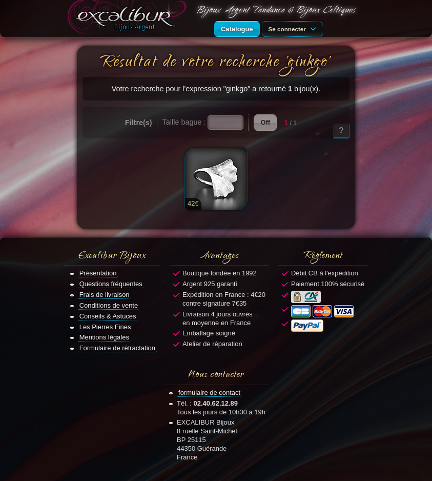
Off (265, 122)
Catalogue (237, 29)
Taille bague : (184, 122)
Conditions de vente (108, 305)
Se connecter (294, 28)
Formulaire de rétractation (117, 348)
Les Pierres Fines (105, 327)
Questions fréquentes (110, 284)
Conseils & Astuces (107, 316)
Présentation (98, 273)
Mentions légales (104, 337)
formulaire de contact (209, 392)
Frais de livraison (104, 294)
